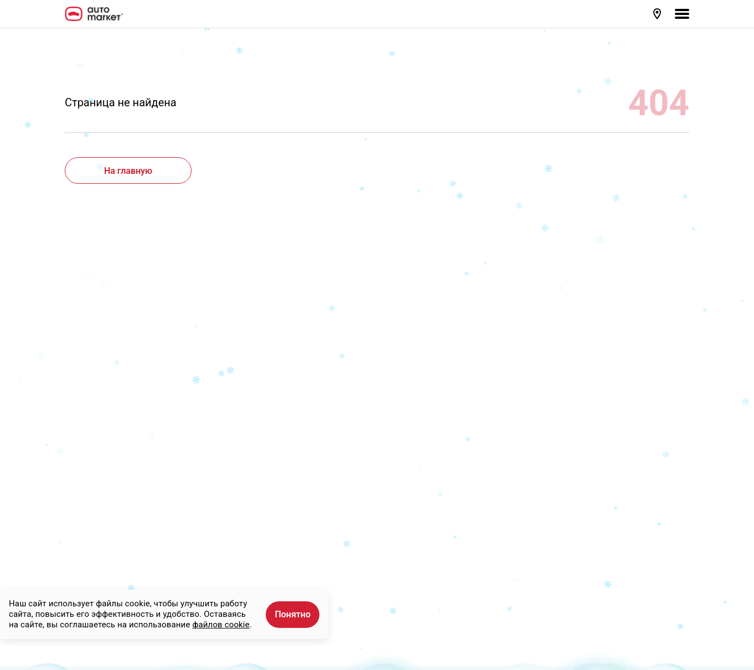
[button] (658, 13)
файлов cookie (220, 625)
